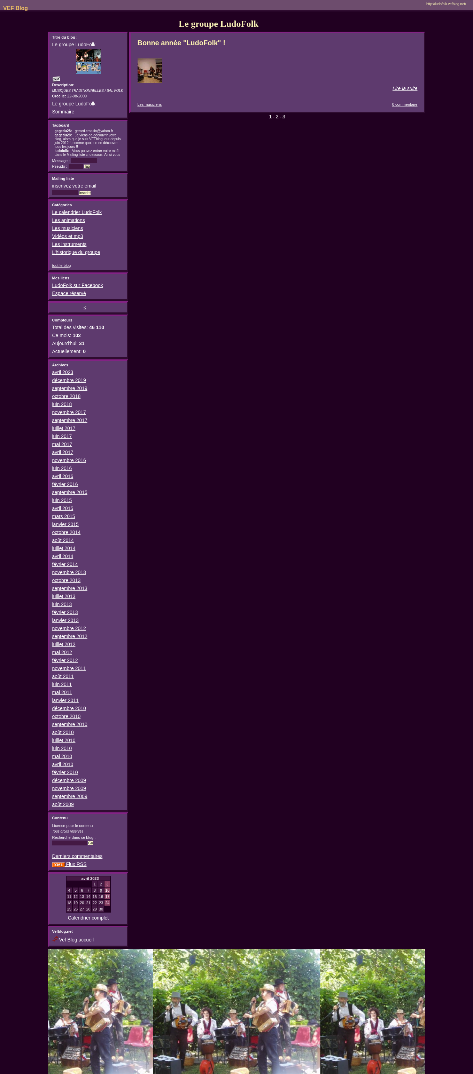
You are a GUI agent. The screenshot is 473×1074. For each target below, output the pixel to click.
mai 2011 (62, 692)
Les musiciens (67, 228)
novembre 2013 (69, 572)
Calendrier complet (88, 918)
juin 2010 (62, 748)
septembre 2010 (69, 724)
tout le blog (61, 265)
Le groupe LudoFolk (74, 103)
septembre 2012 (69, 636)
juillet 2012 (64, 644)
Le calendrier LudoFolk (77, 212)
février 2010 (65, 772)
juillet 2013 (64, 596)
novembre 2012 (69, 628)
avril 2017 (62, 452)
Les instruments (69, 244)
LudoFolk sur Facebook (77, 285)
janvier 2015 (65, 524)
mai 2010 (62, 756)
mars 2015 (63, 516)
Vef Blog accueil (73, 939)
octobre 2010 (66, 716)
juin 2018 (62, 404)
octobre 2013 (66, 580)
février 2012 (65, 660)
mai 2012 (62, 652)
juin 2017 (62, 436)
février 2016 (65, 484)
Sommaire (63, 111)
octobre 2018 (66, 396)
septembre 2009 (69, 796)
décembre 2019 (69, 380)
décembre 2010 (69, 708)
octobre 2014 (66, 532)
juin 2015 (62, 500)
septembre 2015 (69, 492)
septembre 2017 (69, 420)
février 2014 (65, 564)
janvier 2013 (65, 620)
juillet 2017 (64, 428)
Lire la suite (405, 88)
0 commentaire (405, 104)
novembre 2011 (69, 668)
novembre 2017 (69, 412)
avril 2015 (62, 508)
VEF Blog (14, 8)
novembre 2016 (69, 460)
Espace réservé (69, 293)
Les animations (68, 220)
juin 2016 (62, 468)
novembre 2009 (69, 788)
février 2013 (65, 612)
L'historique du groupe (76, 252)
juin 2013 (62, 604)
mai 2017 (62, 444)
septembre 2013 (69, 588)
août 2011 (63, 676)
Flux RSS (69, 864)
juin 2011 (62, 684)
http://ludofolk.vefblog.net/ (446, 4)
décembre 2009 (69, 780)
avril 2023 (62, 372)
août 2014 (63, 540)
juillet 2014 (64, 548)
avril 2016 (62, 476)
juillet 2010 (64, 740)
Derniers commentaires (77, 856)
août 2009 (63, 804)
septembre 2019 (69, 388)
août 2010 (63, 732)
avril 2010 (62, 764)
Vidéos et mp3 (67, 236)
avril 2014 (62, 556)
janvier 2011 (65, 700)
